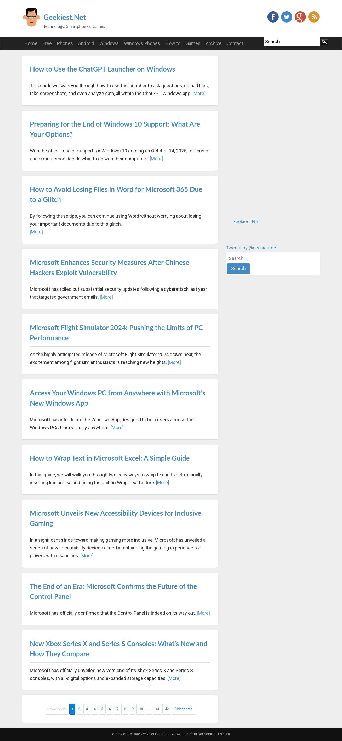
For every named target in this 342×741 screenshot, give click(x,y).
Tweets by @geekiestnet (252, 247)
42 (167, 709)
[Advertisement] (265, 134)
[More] (199, 93)
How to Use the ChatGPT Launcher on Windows (102, 69)
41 (157, 709)
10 (141, 709)
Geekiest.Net (64, 17)
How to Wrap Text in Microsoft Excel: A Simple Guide (110, 458)
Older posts (183, 709)
